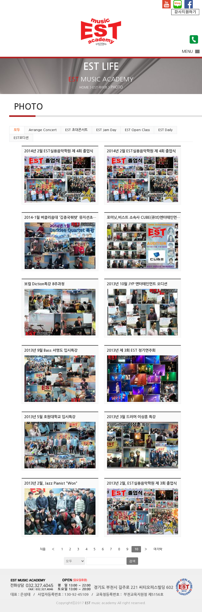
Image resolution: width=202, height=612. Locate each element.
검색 (132, 561)
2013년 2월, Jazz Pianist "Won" (50, 483)
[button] (187, 51)
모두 (17, 130)
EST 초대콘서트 (76, 130)
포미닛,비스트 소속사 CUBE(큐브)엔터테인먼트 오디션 (149, 217)
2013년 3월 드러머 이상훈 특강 (131, 417)
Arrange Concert (43, 130)
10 (136, 549)
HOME (84, 87)
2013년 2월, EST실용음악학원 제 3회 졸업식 (142, 483)
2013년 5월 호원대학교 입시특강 (49, 417)
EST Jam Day (106, 130)
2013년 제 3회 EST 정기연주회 (131, 350)
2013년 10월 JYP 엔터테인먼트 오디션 (137, 284)
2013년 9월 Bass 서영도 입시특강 (51, 350)
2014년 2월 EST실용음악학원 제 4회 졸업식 (58, 151)
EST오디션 (21, 137)
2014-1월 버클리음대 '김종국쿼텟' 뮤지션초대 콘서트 (66, 217)
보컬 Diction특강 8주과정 (44, 284)
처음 (43, 549)
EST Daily (165, 130)
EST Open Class (137, 130)
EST (87, 603)
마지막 (158, 549)
